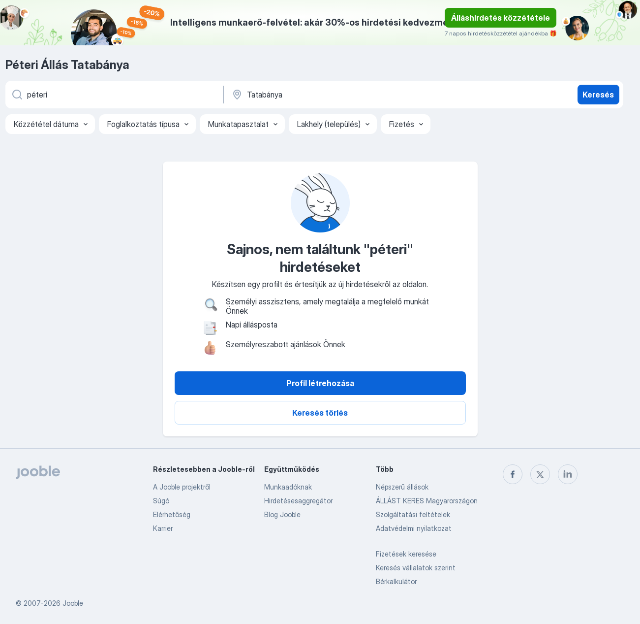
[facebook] (512, 474)
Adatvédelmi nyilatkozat (414, 528)
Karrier (163, 528)
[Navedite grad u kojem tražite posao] (333, 94)
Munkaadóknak (288, 487)
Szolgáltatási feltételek (413, 514)
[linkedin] (568, 474)
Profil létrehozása (320, 383)
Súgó (161, 500)
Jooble (72, 603)
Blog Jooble (282, 514)
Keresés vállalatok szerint (416, 567)
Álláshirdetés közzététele (500, 18)
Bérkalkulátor (396, 581)
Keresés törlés (320, 413)
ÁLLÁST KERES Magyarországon (427, 500)
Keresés (598, 94)
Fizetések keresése (406, 554)
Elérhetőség (171, 514)
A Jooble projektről (182, 487)
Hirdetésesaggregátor (298, 500)
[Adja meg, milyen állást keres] (113, 94)
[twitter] (540, 474)
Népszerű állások (402, 487)
